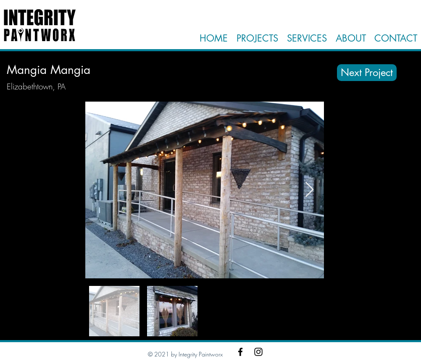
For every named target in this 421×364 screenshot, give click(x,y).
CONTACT (395, 38)
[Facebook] (240, 351)
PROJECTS (257, 38)
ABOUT (349, 38)
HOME (214, 38)
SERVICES (307, 38)
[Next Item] (309, 190)
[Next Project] (367, 72)
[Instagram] (258, 351)
